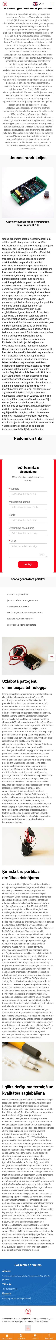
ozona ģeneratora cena (18, 606)
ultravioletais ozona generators (21, 625)
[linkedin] (28, 1328)
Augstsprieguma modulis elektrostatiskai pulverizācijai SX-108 (28, 223)
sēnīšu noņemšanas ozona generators (25, 612)
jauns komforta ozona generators (22, 600)
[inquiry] (51, 657)
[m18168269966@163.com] (24, 1298)
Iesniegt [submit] (28, 564)
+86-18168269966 (9, 1289)
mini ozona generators (17, 594)
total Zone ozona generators (20, 619)
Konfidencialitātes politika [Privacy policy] (37, 1321)
